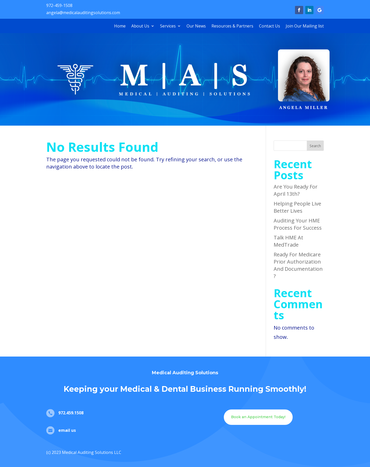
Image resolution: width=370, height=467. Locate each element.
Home (120, 26)
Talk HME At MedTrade (288, 241)
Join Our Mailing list (305, 26)
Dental (175, 389)
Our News (196, 26)
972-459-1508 (59, 5)
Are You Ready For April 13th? (296, 190)
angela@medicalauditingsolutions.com (83, 12)
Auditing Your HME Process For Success (298, 224)
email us (67, 430)
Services (168, 26)
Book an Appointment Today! (258, 417)
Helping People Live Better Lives (297, 207)
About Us (140, 26)
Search (315, 145)
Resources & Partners (232, 26)
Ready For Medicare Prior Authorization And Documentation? (298, 265)
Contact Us (269, 26)
